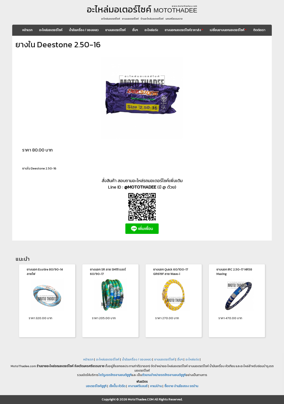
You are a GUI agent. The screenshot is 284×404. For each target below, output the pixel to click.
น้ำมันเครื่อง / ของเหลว (84, 30)
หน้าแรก (27, 30)
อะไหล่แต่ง (151, 30)
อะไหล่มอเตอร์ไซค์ (50, 30)
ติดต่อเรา (259, 30)
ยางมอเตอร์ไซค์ (115, 30)
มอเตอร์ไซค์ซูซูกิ (96, 386)
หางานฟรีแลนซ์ (137, 386)
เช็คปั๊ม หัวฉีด (117, 386)
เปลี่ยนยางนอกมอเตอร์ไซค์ (228, 30)
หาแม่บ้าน (156, 386)
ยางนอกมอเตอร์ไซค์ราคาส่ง (184, 30)
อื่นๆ (135, 30)
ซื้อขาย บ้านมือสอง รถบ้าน (181, 386)
